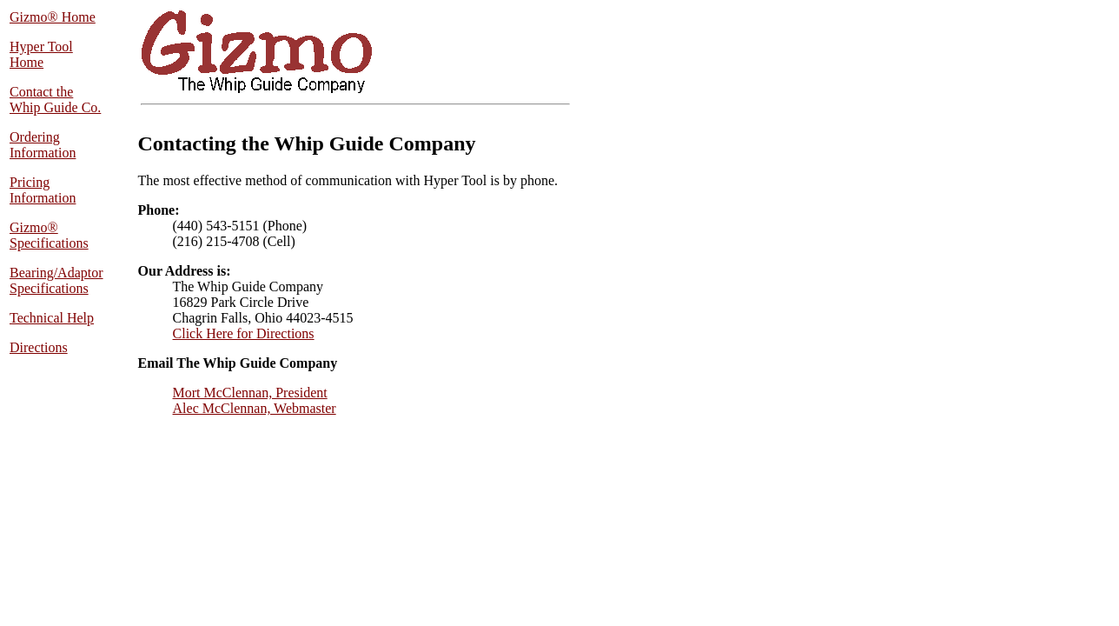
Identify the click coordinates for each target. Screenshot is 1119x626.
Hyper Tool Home (41, 54)
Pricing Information (43, 190)
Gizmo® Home (53, 17)
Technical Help (52, 317)
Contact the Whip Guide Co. (55, 99)
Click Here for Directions (244, 333)
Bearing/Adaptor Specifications (56, 280)
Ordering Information (43, 145)
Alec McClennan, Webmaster (254, 408)
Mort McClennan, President (250, 392)
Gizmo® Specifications (49, 235)
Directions (39, 347)
